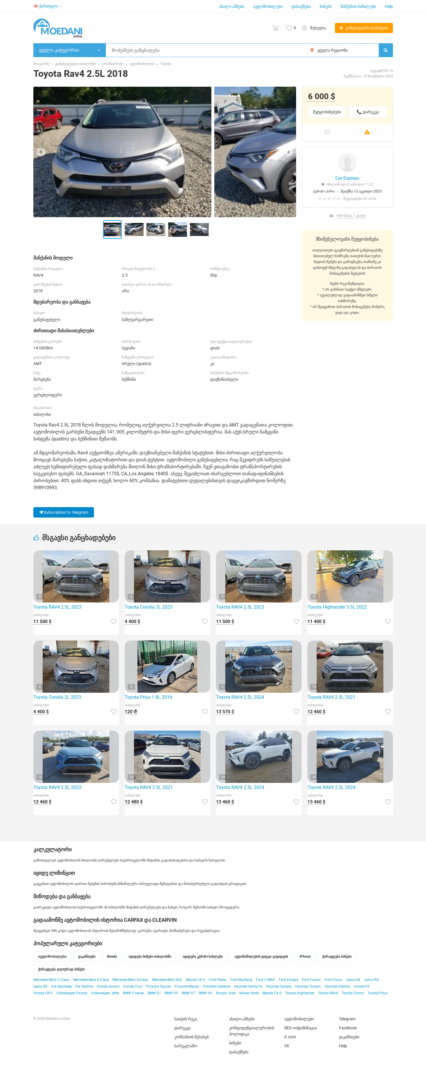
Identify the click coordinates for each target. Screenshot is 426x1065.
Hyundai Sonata (278, 986)
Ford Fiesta (217, 980)
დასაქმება (301, 6)
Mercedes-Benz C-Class (51, 980)
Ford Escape (288, 980)
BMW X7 (188, 993)
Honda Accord (108, 986)
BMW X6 (205, 993)
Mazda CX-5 (272, 993)
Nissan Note (249, 993)
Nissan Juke (225, 993)
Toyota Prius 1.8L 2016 (148, 697)
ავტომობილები (268, 6)
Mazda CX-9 (195, 980)
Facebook (348, 1028)
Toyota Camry (353, 993)
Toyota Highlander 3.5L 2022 (337, 607)
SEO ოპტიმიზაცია (300, 1028)
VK (286, 1046)
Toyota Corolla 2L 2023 (149, 607)
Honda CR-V (42, 993)
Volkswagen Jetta (105, 993)
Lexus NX (371, 980)
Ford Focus (333, 980)
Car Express (347, 178)
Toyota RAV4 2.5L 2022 (57, 787)
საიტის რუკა (185, 1019)
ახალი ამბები (231, 6)
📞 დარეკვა (368, 112)
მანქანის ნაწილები (358, 6)
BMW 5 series (133, 993)
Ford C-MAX (265, 980)
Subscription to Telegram (63, 512)
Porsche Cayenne (216, 986)
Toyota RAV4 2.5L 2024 (240, 697)
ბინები (326, 6)
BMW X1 (154, 993)
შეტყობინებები (327, 112)
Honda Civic (132, 986)
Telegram (347, 1019)
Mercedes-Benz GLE (167, 980)
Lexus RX (40, 986)
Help (389, 6)
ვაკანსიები (349, 1037)
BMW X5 (171, 993)
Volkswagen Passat (71, 993)
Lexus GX (353, 980)
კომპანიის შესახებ (191, 1037)
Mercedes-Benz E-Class (91, 980)
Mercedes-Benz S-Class (130, 980)
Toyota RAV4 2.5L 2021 (331, 697)
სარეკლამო (185, 1046)
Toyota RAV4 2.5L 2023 (57, 607)
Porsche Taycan (158, 986)
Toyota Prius (377, 993)
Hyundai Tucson (308, 986)
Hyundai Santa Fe (248, 986)
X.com (290, 1037)
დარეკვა (182, 1028)
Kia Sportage (61, 986)
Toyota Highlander (299, 993)
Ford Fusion (311, 980)
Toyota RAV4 (328, 993)
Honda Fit (361, 986)
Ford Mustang (241, 980)
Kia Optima (84, 986)
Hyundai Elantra (337, 986)
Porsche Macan (187, 986)
